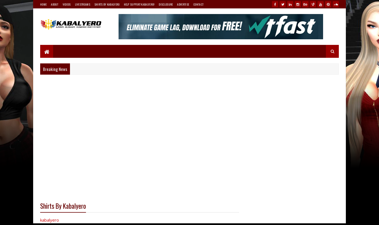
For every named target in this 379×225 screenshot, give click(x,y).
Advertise (183, 4)
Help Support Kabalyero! (139, 4)
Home (43, 4)
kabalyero (49, 220)
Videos (67, 4)
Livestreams (82, 4)
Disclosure (166, 4)
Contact (198, 4)
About (54, 4)
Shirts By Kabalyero (107, 4)
